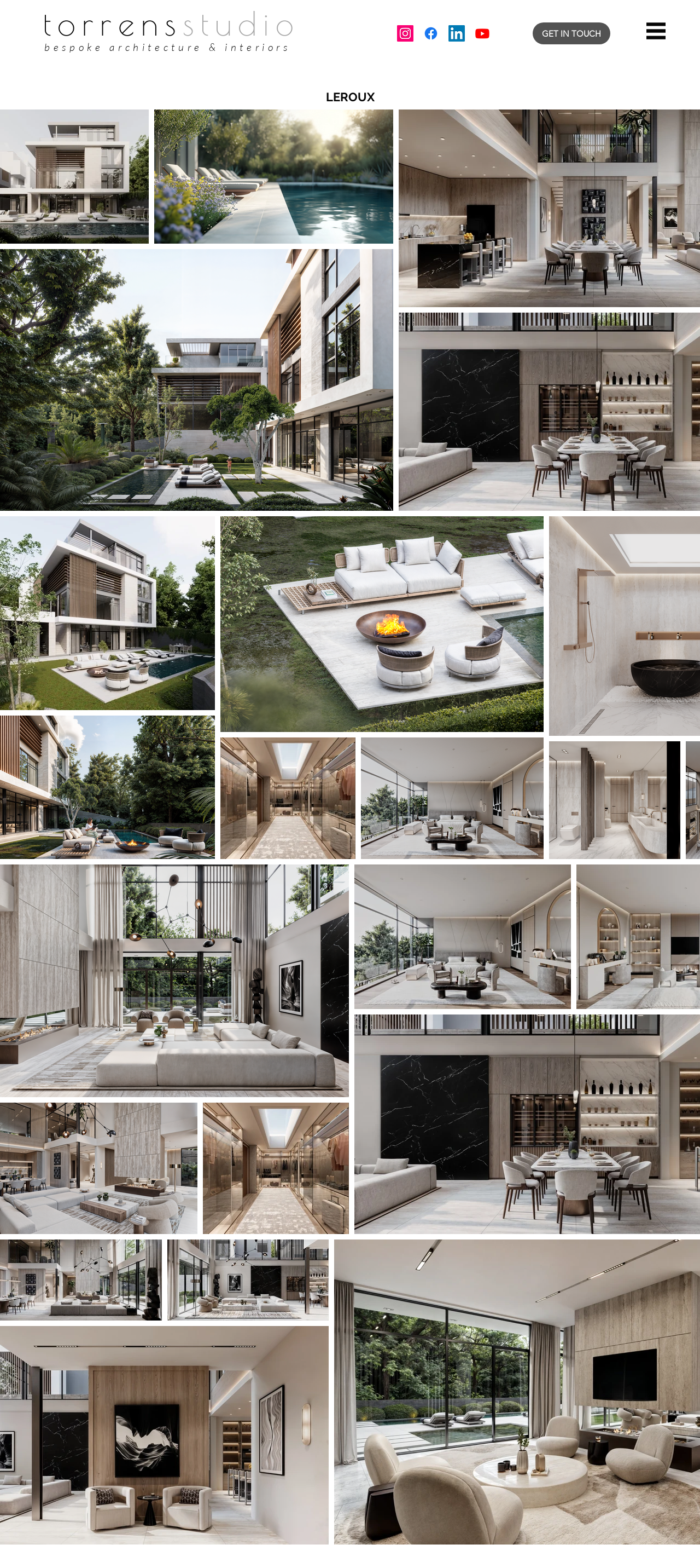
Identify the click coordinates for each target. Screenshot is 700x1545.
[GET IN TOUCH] (571, 33)
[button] (656, 31)
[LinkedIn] (456, 33)
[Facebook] (431, 33)
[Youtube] (482, 33)
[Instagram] (405, 33)
